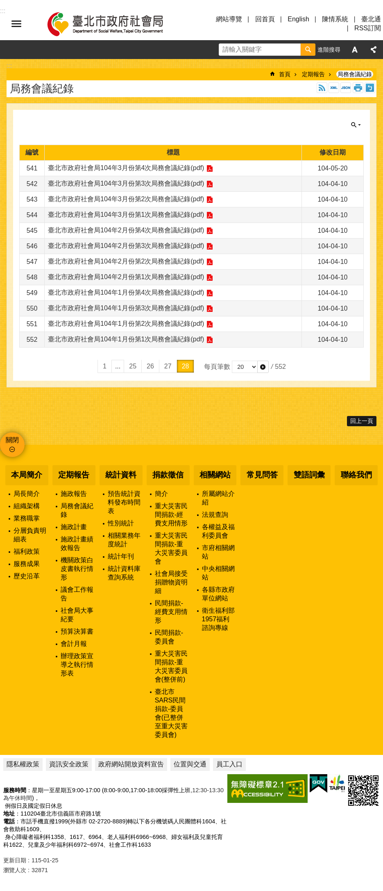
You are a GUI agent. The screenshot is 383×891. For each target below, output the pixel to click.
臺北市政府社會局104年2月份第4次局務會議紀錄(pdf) (126, 230)
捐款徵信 (168, 475)
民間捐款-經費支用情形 (171, 612)
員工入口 (229, 764)
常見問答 (262, 475)
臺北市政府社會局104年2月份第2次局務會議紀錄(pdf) (126, 261)
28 (185, 366)
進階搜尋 (328, 49)
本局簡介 (26, 475)
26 (150, 366)
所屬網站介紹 (218, 498)
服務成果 (27, 563)
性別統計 (121, 523)
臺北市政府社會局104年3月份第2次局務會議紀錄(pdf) (126, 198)
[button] (263, 367)
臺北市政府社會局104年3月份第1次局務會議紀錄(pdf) (126, 214)
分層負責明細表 (30, 535)
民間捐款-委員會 (169, 637)
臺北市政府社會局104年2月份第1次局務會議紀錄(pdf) (126, 276)
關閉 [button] (356, 125)
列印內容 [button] (358, 87)
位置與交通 (190, 764)
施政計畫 (74, 526)
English (298, 19)
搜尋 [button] (308, 49)
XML (334, 87)
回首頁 (265, 19)
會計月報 (74, 643)
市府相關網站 (218, 552)
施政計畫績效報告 (77, 543)
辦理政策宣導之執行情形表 (77, 664)
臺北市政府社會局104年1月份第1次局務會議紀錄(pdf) (126, 339)
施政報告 (74, 493)
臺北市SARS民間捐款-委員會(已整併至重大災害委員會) (171, 713)
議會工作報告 (77, 594)
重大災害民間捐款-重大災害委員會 (171, 548)
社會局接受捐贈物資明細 (171, 582)
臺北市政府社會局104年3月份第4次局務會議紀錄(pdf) (126, 167)
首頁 (284, 74)
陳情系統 (335, 19)
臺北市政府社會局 (115, 23)
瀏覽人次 (14, 870)
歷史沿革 (27, 576)
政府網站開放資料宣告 (131, 764)
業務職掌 (27, 518)
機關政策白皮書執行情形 (77, 569)
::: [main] (9, 65)
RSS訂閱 (367, 28)
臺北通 (371, 19)
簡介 (161, 493)
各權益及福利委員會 (218, 531)
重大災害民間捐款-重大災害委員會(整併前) (171, 666)
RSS (322, 87)
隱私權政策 (23, 764)
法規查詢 (215, 514)
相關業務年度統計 (124, 540)
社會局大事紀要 (77, 615)
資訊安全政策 (68, 764)
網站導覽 (229, 19)
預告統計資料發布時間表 (124, 502)
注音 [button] (370, 87)
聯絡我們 (356, 475)
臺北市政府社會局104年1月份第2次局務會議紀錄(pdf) (126, 323)
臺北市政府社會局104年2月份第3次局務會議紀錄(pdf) (126, 245)
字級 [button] (354, 49)
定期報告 (313, 74)
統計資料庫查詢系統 (124, 573)
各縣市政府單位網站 (218, 594)
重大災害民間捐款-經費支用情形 (171, 514)
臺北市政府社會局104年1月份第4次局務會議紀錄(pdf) (126, 292)
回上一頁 (361, 421)
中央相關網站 (218, 573)
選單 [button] (16, 24)
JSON (345, 87)
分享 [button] (373, 49)
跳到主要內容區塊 (4, 4)
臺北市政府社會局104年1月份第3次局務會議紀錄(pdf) (126, 308)
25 (132, 366)
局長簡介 (27, 493)
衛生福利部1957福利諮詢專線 (218, 619)
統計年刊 (121, 556)
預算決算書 (77, 631)
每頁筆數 (217, 366)
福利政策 (27, 551)
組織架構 (27, 505)
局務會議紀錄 (355, 74)
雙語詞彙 (309, 475)
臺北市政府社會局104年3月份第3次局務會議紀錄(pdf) (126, 183)
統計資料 (120, 475)
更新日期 (14, 860)
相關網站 (215, 475)
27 (168, 366)
